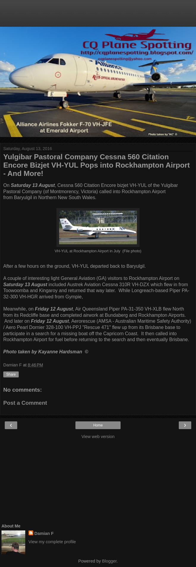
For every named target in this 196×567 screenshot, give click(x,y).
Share (11, 374)
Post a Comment (25, 403)
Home (98, 425)
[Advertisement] (98, 16)
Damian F (44, 533)
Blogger (109, 561)
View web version (98, 436)
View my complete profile (52, 541)
